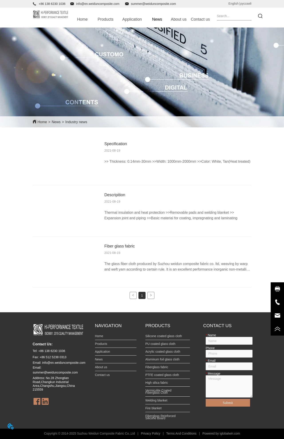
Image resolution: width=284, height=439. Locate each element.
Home (42, 122)
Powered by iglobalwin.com (221, 433)
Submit (228, 403)
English (234, 3)
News (56, 122)
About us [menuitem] (179, 19)
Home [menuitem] (82, 19)
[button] (105, 19)
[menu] (141, 19)
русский (245, 3)
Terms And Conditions (181, 433)
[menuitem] (105, 19)
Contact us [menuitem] (200, 19)
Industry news (76, 122)
